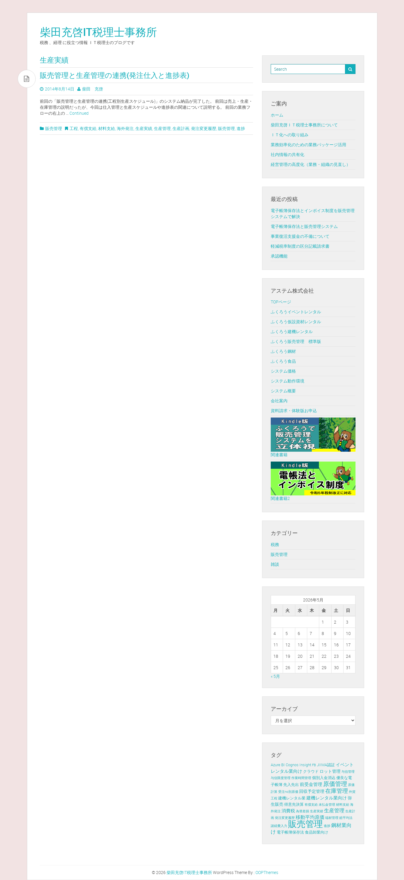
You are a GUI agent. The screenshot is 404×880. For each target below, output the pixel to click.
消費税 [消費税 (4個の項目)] (288, 811)
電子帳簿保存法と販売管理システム (304, 226)
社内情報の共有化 (287, 154)
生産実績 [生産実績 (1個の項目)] (316, 811)
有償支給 (88, 128)
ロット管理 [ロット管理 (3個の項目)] (330, 771)
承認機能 (279, 256)
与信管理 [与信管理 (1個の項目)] (348, 771)
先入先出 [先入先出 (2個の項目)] (291, 784)
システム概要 (283, 391)
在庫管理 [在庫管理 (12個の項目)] (336, 791)
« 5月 (275, 676)
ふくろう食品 (283, 361)
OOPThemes (266, 872)
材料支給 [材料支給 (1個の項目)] (342, 804)
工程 (73, 128)
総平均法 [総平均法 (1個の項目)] (345, 818)
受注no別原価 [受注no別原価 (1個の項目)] (288, 792)
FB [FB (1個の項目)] (314, 765)
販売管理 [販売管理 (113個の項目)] (305, 824)
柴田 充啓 (92, 89)
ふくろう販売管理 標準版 (296, 341)
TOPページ (281, 302)
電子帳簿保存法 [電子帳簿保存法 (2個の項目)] (290, 832)
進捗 (241, 128)
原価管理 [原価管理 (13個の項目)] (335, 784)
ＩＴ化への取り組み (289, 134)
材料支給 (106, 128)
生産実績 (143, 128)
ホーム (277, 115)
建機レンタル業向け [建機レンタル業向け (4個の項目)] (326, 798)
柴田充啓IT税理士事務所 (98, 32)
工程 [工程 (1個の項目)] (274, 798)
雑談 (275, 564)
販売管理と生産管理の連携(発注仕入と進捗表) (114, 75)
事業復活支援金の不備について (300, 236)
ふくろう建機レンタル (292, 331)
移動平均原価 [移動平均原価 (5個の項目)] (310, 817)
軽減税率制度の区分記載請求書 (300, 246)
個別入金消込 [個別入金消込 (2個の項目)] (323, 777)
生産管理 (162, 128)
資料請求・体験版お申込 (294, 410)
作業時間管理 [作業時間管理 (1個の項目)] (301, 778)
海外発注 (125, 128)
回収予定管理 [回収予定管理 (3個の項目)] (311, 791)
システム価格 (283, 371)
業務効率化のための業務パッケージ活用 (308, 144)
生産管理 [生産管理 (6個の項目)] (334, 810)
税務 (275, 544)
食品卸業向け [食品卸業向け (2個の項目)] (316, 832)
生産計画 (181, 128)
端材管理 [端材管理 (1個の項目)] (331, 818)
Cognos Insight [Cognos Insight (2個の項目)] (298, 764)
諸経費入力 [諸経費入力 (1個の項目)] (279, 826)
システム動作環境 (287, 381)
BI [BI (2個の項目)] (283, 764)
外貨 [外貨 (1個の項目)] (352, 792)
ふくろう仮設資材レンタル (296, 321)
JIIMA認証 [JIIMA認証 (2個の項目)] (326, 764)
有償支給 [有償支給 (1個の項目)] (311, 804)
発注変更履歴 (203, 128)
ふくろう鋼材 (283, 351)
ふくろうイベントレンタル (296, 311)
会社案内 (279, 400)
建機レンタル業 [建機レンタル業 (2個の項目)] (291, 798)
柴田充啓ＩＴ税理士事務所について (304, 125)
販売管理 (53, 128)
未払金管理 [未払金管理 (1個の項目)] (327, 804)
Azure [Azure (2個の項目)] (275, 764)
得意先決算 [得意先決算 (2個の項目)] (294, 804)
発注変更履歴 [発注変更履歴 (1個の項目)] (285, 818)
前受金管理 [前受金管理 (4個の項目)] (311, 784)
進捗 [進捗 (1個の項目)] (327, 826)
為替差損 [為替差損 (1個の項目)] (302, 811)
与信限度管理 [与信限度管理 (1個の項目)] (280, 778)
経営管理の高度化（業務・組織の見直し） (310, 164)
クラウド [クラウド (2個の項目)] (311, 771)
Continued (79, 113)
